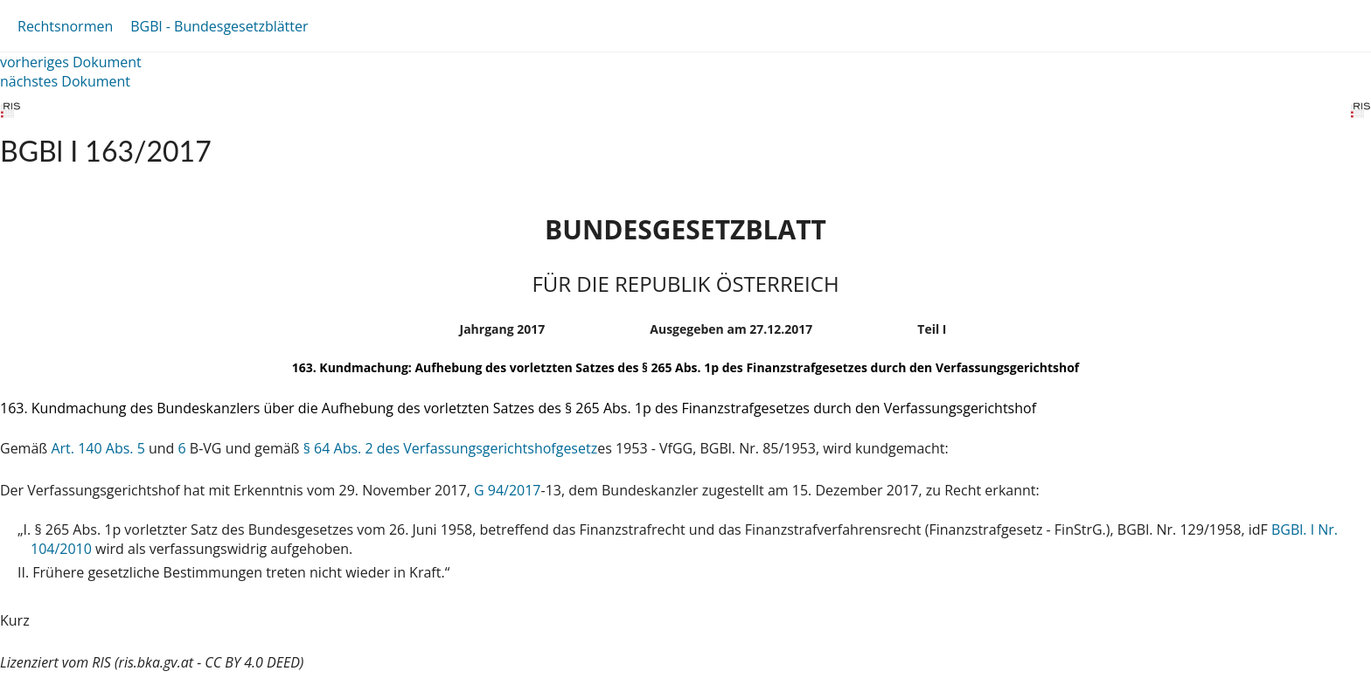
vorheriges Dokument (71, 62)
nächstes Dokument (65, 81)
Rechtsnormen (65, 26)
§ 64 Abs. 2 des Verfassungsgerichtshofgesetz (450, 448)
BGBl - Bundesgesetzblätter (219, 26)
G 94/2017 (507, 490)
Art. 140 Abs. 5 (97, 448)
